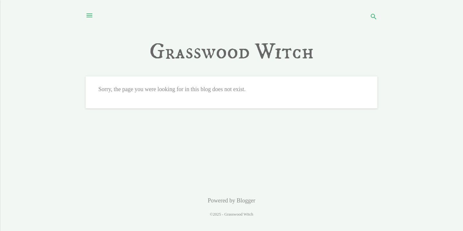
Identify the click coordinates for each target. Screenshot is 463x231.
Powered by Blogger (231, 200)
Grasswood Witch (232, 52)
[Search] (373, 17)
